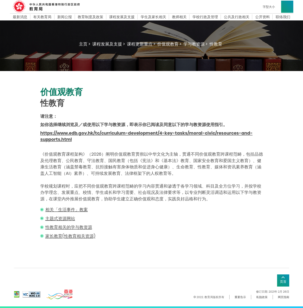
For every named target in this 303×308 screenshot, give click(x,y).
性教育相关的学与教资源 (68, 227)
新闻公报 (64, 17)
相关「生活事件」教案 (66, 209)
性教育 (215, 44)
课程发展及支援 (122, 17)
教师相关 (179, 17)
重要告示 (240, 297)
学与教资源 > (195, 44)
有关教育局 (42, 17)
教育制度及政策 (90, 17)
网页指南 (283, 297)
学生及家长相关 (153, 17)
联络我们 (283, 17)
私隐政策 (262, 297)
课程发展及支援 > (108, 44)
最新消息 (20, 17)
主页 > (84, 44)
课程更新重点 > (141, 44)
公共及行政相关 (236, 17)
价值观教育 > (169, 44)
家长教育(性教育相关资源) (70, 236)
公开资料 (262, 17)
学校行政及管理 (205, 17)
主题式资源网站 (60, 218)
